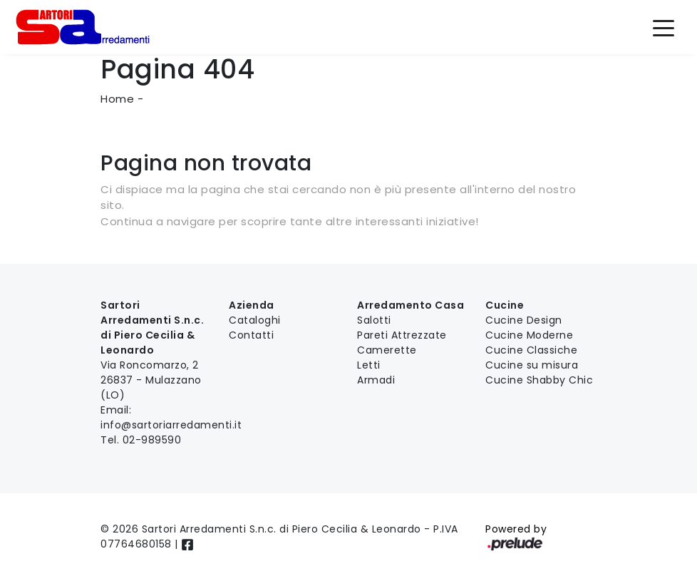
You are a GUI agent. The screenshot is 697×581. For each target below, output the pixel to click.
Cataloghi (255, 320)
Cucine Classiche (531, 350)
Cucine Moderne (529, 335)
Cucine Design (523, 320)
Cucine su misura (531, 365)
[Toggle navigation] (663, 27)
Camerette (387, 350)
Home (117, 98)
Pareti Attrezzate (402, 335)
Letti (369, 365)
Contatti (251, 335)
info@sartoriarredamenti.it (171, 425)
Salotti (374, 320)
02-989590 (152, 440)
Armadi (376, 380)
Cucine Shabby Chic (539, 380)
